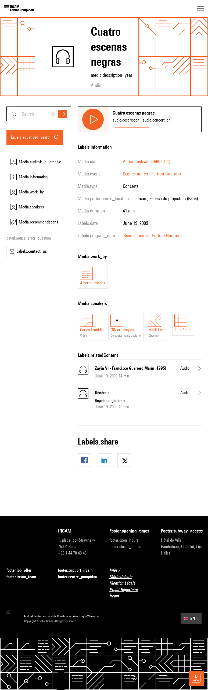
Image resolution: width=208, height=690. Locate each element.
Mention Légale (125, 583)
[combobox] (38, 114)
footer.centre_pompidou (78, 577)
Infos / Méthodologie (129, 573)
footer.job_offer (22, 570)
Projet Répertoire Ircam (129, 593)
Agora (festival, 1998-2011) (146, 161)
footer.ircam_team (24, 577)
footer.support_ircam (78, 570)
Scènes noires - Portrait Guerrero (152, 174)
